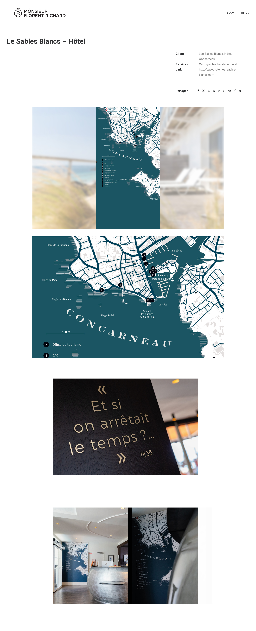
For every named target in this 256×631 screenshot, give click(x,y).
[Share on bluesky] (229, 91)
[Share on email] (239, 91)
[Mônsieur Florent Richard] (35, 12)
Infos (245, 11)
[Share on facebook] (198, 91)
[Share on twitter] (203, 91)
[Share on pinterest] (213, 91)
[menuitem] (232, 11)
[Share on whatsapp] (224, 91)
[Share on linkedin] (219, 91)
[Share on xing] (234, 91)
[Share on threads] (208, 91)
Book (231, 11)
